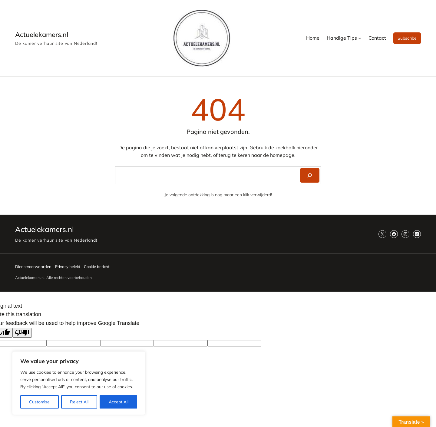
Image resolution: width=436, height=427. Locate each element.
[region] (78, 383)
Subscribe (407, 38)
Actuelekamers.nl (41, 34)
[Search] (309, 175)
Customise (39, 402)
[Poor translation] (22, 333)
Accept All (118, 402)
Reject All (79, 402)
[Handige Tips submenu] (359, 38)
